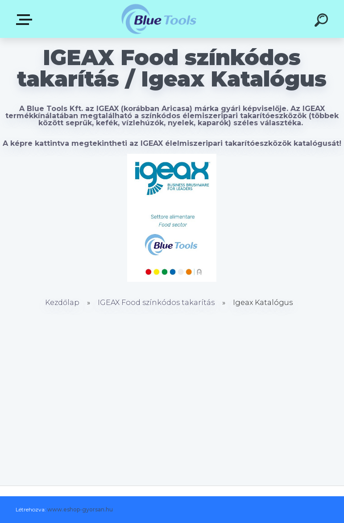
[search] (323, 21)
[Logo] (158, 19)
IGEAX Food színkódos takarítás (156, 302)
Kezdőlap (62, 302)
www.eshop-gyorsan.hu (80, 509)
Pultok (26, 19)
